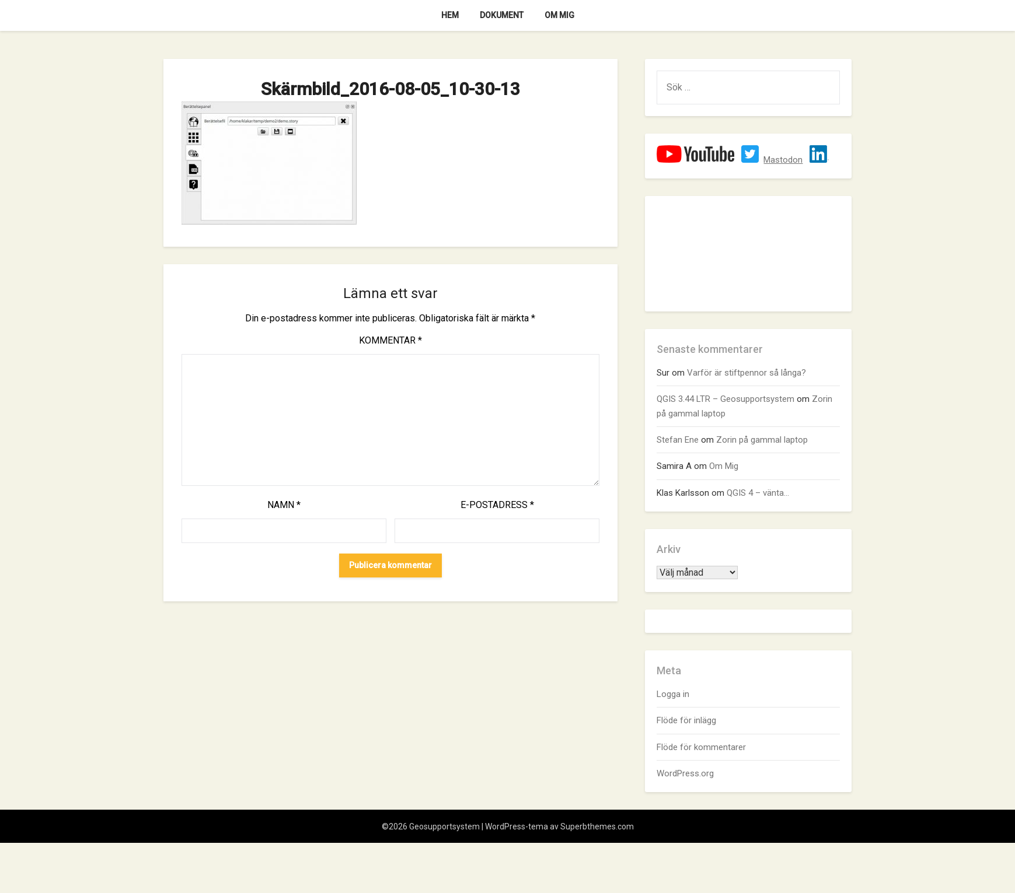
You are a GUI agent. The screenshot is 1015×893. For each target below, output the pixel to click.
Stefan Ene (678, 440)
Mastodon (783, 160)
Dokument (502, 15)
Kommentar (390, 340)
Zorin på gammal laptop (762, 440)
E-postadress (497, 504)
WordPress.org (685, 773)
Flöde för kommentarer (701, 747)
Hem (450, 15)
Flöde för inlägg (686, 720)
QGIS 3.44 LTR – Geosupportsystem (725, 399)
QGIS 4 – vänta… (758, 493)
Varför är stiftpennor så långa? (746, 372)
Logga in (673, 694)
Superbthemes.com (597, 826)
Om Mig (559, 15)
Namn (284, 504)
